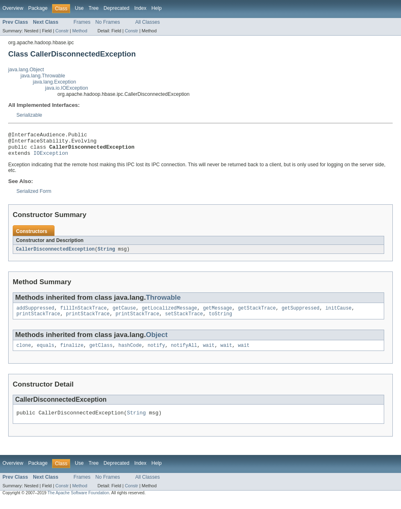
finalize (72, 353)
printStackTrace (38, 320)
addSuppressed (35, 314)
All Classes (147, 22)
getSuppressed (300, 314)
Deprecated (117, 8)
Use (79, 8)
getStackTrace (257, 314)
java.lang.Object (26, 69)
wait (208, 353)
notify (156, 353)
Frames (81, 22)
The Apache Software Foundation (78, 502)
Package (38, 8)
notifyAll (184, 353)
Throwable (163, 303)
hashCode (130, 353)
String (106, 254)
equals (46, 353)
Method (79, 30)
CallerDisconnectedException (55, 254)
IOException (51, 157)
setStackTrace (184, 320)
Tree (94, 8)
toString (220, 320)
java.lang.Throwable (43, 76)
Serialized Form (33, 196)
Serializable (29, 115)
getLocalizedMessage (169, 314)
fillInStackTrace (83, 314)
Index (140, 8)
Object (157, 342)
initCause (338, 314)
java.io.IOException (66, 88)
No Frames (108, 22)
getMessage (217, 314)
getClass (101, 353)
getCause (124, 314)
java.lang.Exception (54, 82)
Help (156, 8)
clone (23, 353)
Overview (12, 8)
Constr (61, 30)
